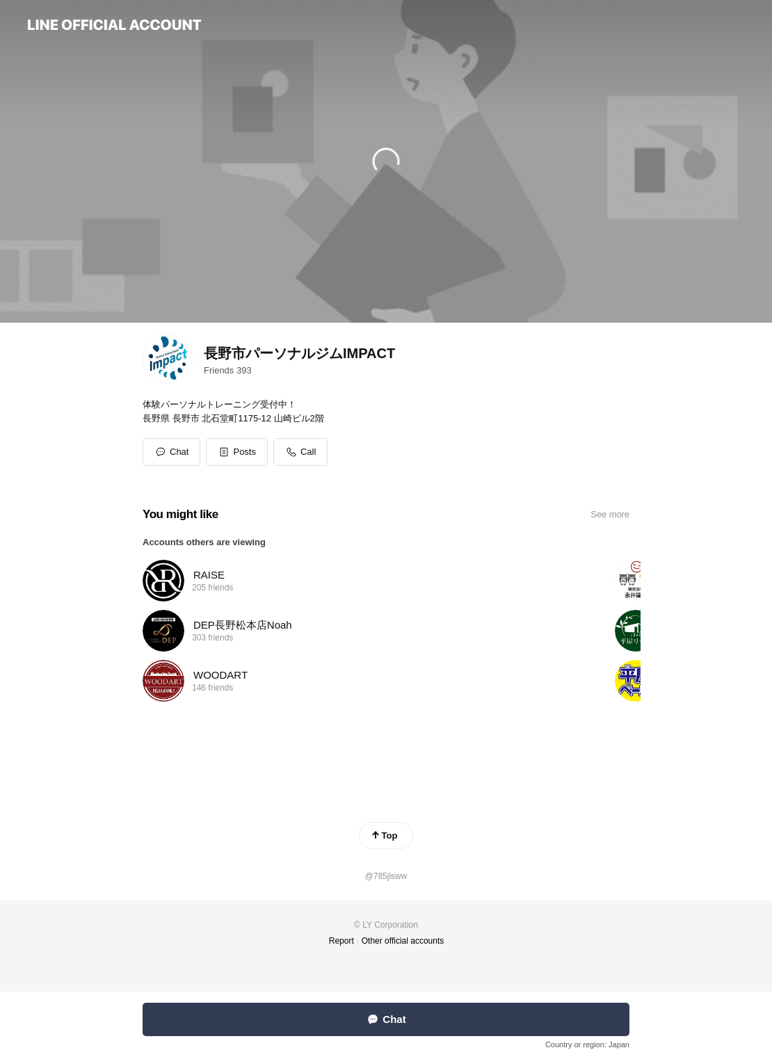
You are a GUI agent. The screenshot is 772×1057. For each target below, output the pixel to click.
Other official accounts (403, 941)
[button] (237, 452)
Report (341, 941)
